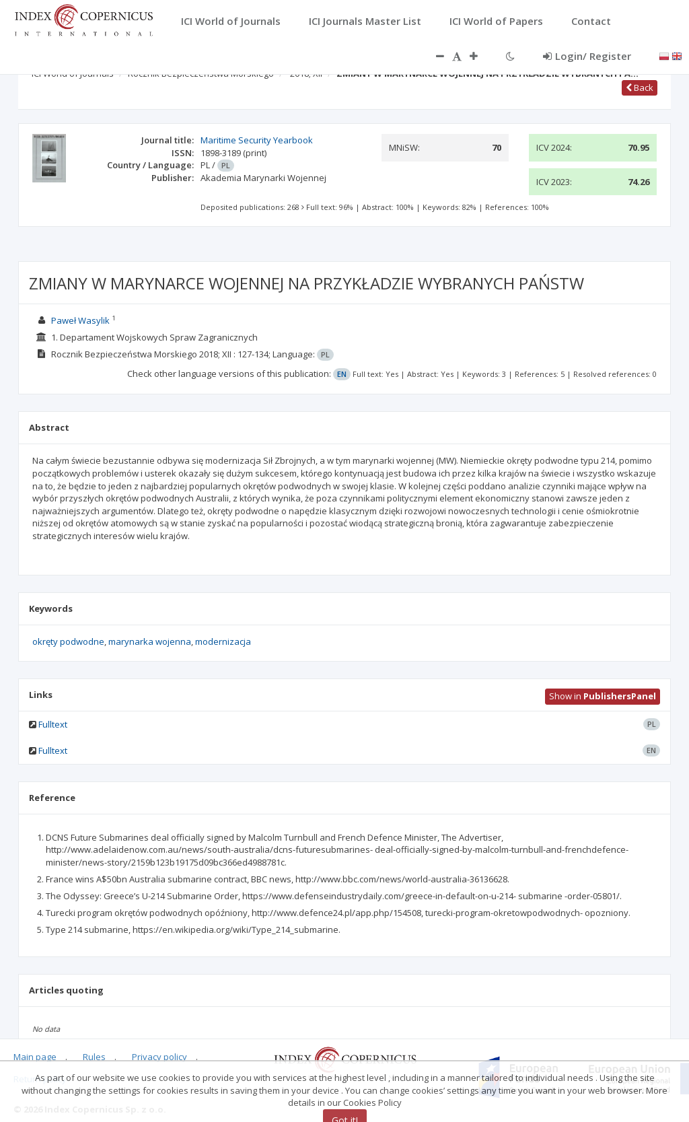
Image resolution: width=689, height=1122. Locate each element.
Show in (602, 696)
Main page (35, 1057)
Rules (94, 1057)
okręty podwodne (68, 641)
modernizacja (223, 641)
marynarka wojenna (149, 641)
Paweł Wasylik (80, 320)
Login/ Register (587, 56)
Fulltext (52, 724)
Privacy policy (159, 1057)
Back (639, 87)
